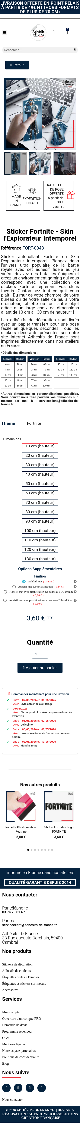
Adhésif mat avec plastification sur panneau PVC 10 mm (38, 593)
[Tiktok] (41, 1088)
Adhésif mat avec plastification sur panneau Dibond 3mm (38, 602)
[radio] (40, 446)
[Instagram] (18, 1088)
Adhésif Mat (38, 581)
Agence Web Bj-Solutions (53, 1114)
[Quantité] (40, 654)
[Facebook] (6, 1088)
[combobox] (35, 50)
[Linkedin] (30, 1088)
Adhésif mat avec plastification (38, 586)
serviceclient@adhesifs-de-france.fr (29, 925)
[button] (4, 32)
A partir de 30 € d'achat (55, 196)
